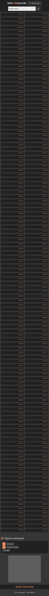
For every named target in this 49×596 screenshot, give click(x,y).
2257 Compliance (19, 592)
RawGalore (16, 3)
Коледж (6, 550)
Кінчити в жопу (12, 547)
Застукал (10, 544)
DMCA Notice (31, 592)
